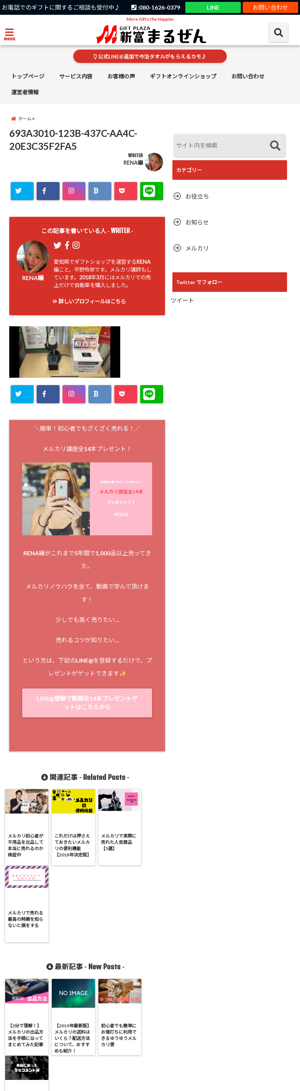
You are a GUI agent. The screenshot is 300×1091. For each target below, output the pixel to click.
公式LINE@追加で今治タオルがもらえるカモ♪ (150, 57)
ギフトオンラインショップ (183, 76)
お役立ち (197, 196)
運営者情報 (25, 92)
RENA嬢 (133, 162)
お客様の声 (121, 76)
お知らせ (197, 222)
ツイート (182, 300)
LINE (213, 7)
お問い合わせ (270, 7)
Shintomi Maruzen (135, 1081)
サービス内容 (75, 76)
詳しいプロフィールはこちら (89, 301)
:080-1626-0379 (155, 7)
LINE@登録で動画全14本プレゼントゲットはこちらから (87, 702)
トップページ (27, 76)
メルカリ (197, 248)
